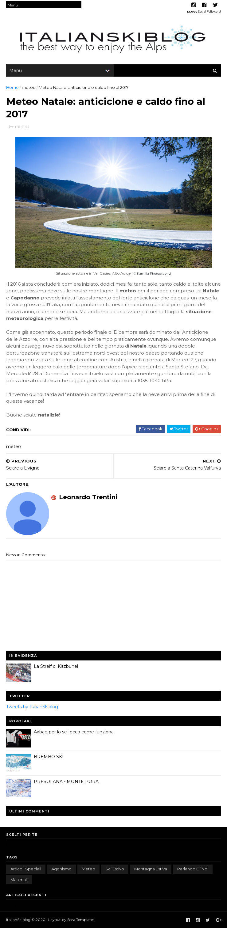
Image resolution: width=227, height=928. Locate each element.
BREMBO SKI (49, 756)
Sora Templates (80, 919)
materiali (19, 879)
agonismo (61, 868)
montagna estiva (150, 868)
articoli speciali (25, 868)
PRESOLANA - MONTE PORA (66, 781)
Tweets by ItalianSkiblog (32, 706)
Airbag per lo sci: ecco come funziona (74, 732)
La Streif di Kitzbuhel (56, 666)
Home (12, 87)
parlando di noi (192, 868)
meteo (29, 87)
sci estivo (114, 868)
